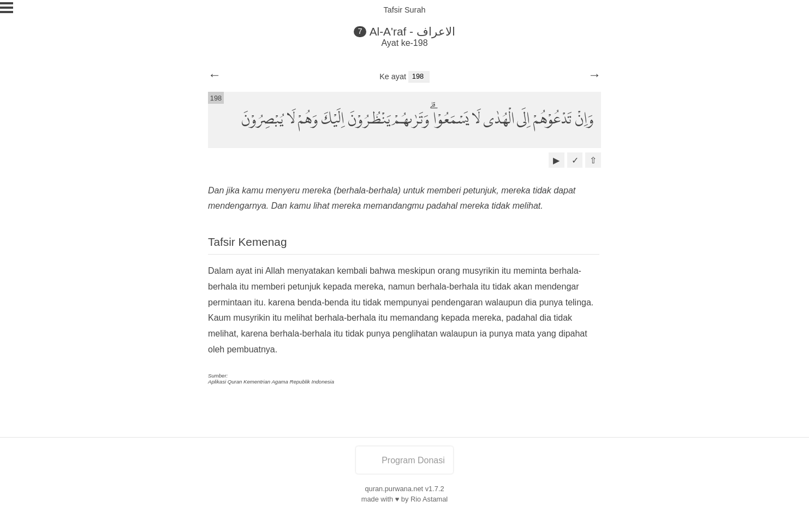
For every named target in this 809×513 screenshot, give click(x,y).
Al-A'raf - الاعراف (412, 31)
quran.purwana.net (394, 489)
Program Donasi (404, 460)
